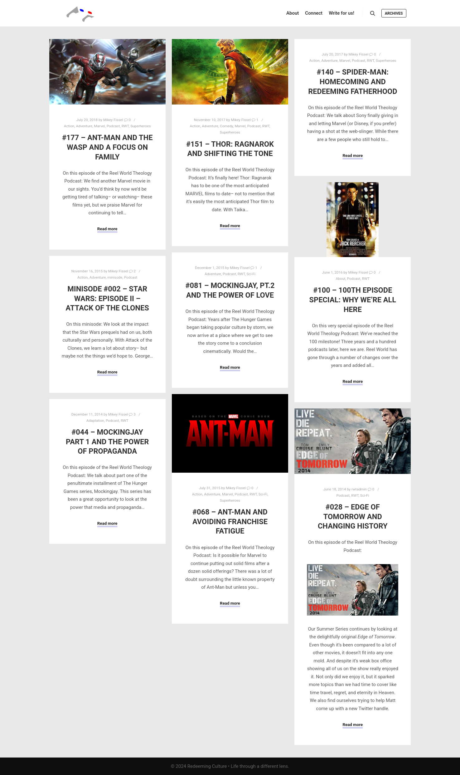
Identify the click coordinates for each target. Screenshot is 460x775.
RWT (125, 126)
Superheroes (140, 126)
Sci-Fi (250, 274)
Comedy (226, 126)
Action (69, 126)
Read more (107, 229)
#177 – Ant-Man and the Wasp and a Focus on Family (107, 147)
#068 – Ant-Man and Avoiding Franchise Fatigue (230, 521)
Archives (394, 13)
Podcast (113, 126)
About (340, 278)
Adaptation (95, 420)
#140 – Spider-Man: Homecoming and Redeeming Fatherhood (352, 81)
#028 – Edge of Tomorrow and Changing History (353, 516)
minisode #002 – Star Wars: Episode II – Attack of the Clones (107, 298)
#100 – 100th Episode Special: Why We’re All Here (352, 300)
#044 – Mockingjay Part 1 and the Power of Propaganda (107, 442)
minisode (115, 277)
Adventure (84, 126)
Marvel (99, 126)
